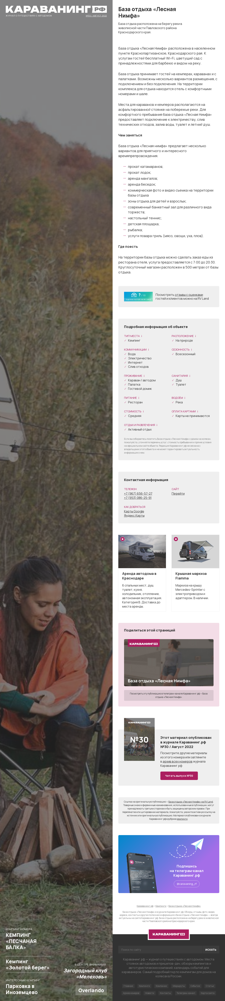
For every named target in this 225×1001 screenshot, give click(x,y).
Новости (149, 993)
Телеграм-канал (186, 993)
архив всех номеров (178, 761)
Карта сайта (207, 993)
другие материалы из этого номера (183, 755)
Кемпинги (144, 986)
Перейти (178, 493)
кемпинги (182, 819)
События (195, 986)
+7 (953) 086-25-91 (138, 498)
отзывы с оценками (189, 295)
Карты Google (134, 511)
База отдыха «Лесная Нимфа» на (190, 801)
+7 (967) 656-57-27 (138, 493)
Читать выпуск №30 (179, 775)
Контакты (165, 993)
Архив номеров (131, 993)
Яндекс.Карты (134, 515)
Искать (210, 949)
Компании (161, 986)
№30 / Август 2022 (96, 15)
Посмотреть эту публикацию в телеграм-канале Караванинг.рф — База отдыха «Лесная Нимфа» (169, 695)
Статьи (210, 986)
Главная (128, 986)
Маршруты (179, 986)
